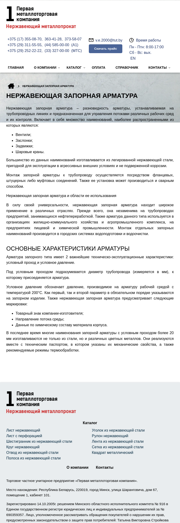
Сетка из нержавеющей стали (117, 447)
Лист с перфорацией (24, 436)
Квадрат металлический (112, 453)
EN (133, 58)
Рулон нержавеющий (110, 436)
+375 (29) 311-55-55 (24, 45)
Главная (16, 67)
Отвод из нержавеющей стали (32, 453)
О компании (45, 67)
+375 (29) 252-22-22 (24, 51)
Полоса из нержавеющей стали (33, 458)
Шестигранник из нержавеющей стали (39, 441)
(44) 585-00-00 (57, 45)
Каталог (74, 67)
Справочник (127, 67)
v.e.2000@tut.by (109, 40)
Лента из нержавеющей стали (117, 441)
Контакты (157, 67)
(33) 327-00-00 (57, 51)
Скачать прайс (105, 48)
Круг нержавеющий (23, 447)
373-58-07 (73, 39)
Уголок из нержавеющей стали (118, 430)
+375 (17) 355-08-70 (24, 39)
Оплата (98, 67)
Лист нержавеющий (23, 430)
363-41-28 (53, 39)
